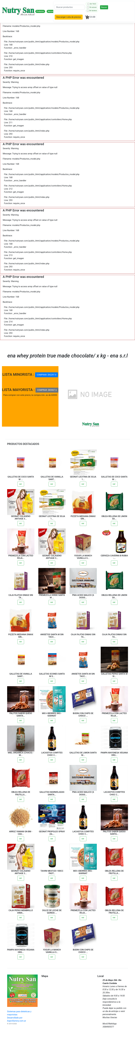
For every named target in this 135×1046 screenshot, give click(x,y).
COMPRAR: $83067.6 (47, 390)
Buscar (104, 7)
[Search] (69, 7)
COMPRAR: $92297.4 (46, 375)
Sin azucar (92, 7)
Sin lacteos (92, 11)
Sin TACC (91, 4)
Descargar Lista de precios (68, 17)
